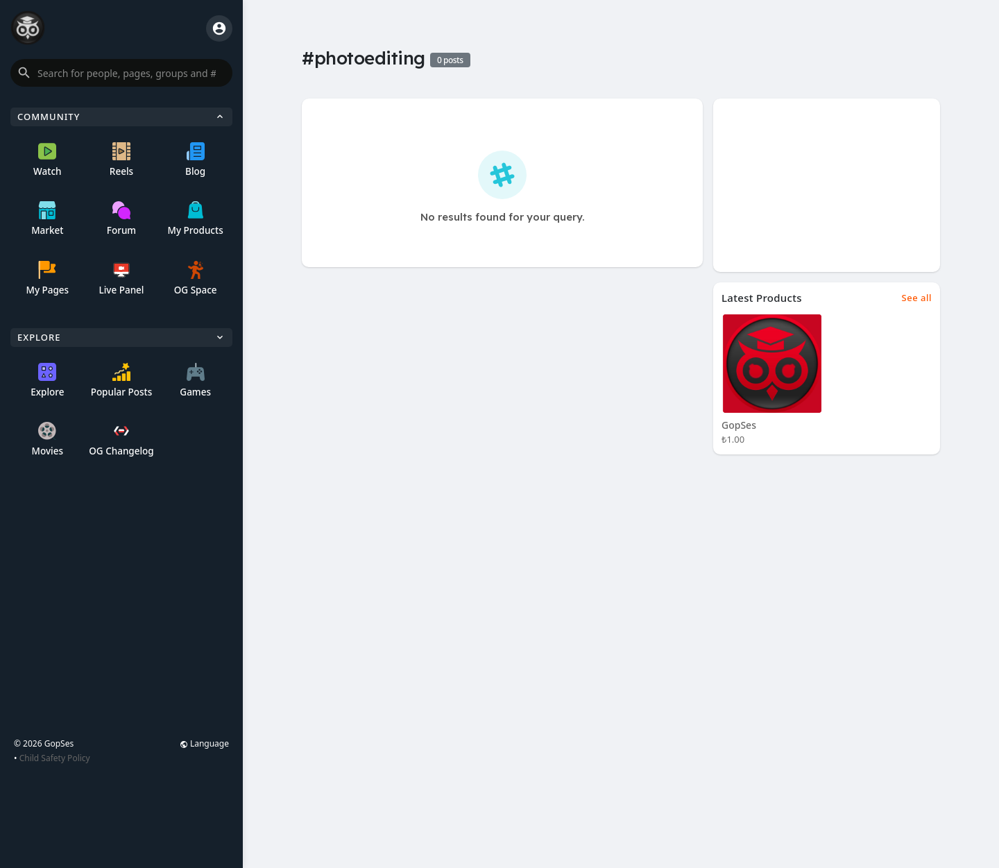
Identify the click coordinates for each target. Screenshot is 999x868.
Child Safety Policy (54, 758)
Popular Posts (122, 380)
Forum (121, 219)
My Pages (47, 278)
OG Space (195, 278)
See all (917, 297)
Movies (47, 439)
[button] (121, 73)
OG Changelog (121, 439)
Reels (121, 160)
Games (195, 380)
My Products (195, 219)
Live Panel (121, 278)
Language (204, 743)
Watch (47, 160)
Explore (47, 380)
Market (47, 219)
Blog (195, 160)
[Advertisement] (826, 185)
